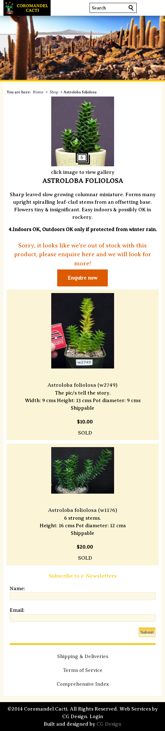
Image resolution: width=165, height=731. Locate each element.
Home (38, 92)
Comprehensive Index (83, 684)
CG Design (108, 724)
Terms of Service (82, 670)
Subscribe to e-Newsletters (83, 576)
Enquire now (82, 278)
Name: (17, 588)
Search (99, 8)
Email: (17, 610)
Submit (147, 632)
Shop (54, 92)
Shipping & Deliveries (82, 656)
